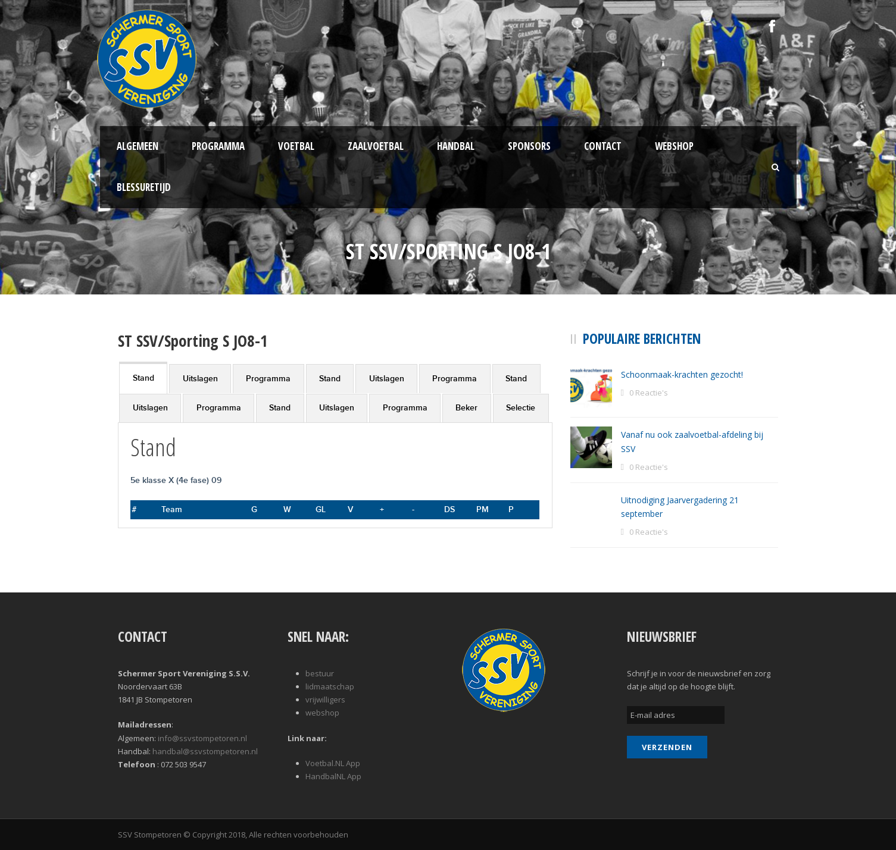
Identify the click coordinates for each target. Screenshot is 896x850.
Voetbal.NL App (332, 763)
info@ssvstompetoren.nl (202, 738)
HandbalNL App (333, 776)
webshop (322, 712)
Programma (218, 146)
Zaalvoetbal (376, 146)
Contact (603, 146)
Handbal (455, 146)
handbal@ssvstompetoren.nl (205, 751)
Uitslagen (200, 379)
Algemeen (137, 146)
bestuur (319, 673)
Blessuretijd (144, 187)
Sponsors (529, 146)
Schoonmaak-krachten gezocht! (682, 374)
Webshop (674, 146)
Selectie (520, 408)
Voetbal (296, 146)
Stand (143, 378)
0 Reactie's (648, 392)
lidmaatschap (329, 686)
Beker (466, 408)
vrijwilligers (325, 699)
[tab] (143, 377)
